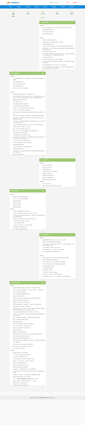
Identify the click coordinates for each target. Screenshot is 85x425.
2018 (13, 13)
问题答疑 (54, 6)
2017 (28, 13)
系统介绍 (19, 6)
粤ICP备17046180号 (51, 422)
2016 (43, 14)
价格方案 (36, 6)
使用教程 (28, 6)
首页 (10, 6)
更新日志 (45, 6)
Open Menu (83, 2)
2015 (57, 13)
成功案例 (71, 6)
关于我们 (63, 6)
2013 (13, 16)
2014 (71, 13)
